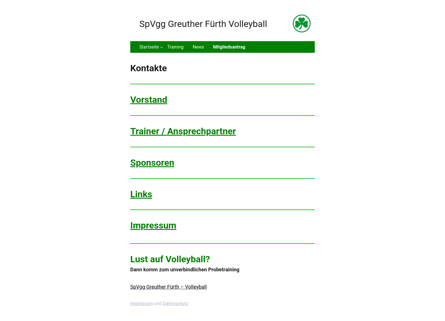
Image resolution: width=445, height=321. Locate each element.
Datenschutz (175, 303)
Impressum (153, 225)
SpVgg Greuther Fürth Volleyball (203, 23)
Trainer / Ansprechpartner (183, 131)
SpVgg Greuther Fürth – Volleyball (168, 287)
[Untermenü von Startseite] (151, 47)
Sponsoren (152, 162)
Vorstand (148, 99)
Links (141, 194)
